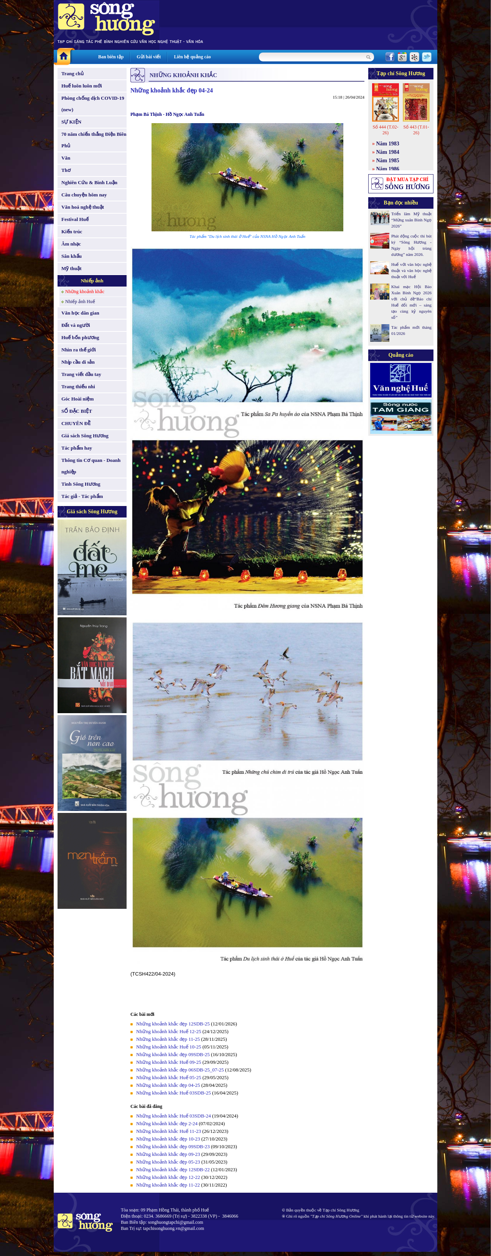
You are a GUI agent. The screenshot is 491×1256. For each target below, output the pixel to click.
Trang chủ (72, 73)
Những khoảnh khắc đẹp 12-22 (168, 1177)
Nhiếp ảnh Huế (80, 301)
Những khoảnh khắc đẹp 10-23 (168, 1139)
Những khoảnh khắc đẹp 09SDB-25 (173, 1054)
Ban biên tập (111, 56)
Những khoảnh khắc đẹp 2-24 (167, 1123)
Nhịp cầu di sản (78, 362)
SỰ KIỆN (71, 122)
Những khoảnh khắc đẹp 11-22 (168, 1185)
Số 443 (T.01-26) (416, 129)
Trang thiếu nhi (78, 386)
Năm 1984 (387, 152)
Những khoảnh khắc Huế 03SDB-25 (173, 1093)
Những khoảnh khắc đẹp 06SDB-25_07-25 (180, 1070)
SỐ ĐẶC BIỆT (76, 411)
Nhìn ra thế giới (78, 350)
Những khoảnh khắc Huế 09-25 (168, 1062)
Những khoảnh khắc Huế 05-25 (168, 1077)
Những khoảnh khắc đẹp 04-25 (168, 1085)
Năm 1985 (387, 160)
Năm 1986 (387, 169)
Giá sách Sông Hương (85, 435)
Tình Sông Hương (81, 484)
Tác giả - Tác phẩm (82, 496)
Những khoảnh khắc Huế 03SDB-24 (173, 1116)
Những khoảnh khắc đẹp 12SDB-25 (173, 1024)
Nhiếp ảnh (92, 281)
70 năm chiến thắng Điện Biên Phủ (93, 139)
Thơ (66, 170)
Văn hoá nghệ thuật (82, 207)
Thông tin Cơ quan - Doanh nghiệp (90, 466)
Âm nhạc (71, 244)
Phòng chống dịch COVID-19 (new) (92, 103)
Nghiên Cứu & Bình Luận (89, 182)
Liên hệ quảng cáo (192, 56)
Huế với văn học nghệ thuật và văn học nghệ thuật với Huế (411, 270)
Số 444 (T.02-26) (385, 129)
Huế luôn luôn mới (81, 86)
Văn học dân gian (80, 313)
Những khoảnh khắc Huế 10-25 (168, 1047)
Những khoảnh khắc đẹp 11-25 (168, 1039)
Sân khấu (71, 256)
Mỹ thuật (71, 268)
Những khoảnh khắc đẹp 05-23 (168, 1162)
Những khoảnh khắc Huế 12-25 (168, 1031)
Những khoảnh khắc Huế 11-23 (168, 1131)
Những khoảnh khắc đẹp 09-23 (168, 1154)
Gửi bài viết (149, 56)
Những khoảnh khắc (84, 291)
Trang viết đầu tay (81, 374)
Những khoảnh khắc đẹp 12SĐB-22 (173, 1169)
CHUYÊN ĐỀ (76, 423)
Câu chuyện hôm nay (84, 195)
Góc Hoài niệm (77, 399)
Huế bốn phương (80, 337)
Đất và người (75, 325)
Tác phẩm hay (76, 448)
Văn (65, 158)
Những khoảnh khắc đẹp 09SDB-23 (173, 1146)
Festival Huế (75, 219)
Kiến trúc (71, 231)
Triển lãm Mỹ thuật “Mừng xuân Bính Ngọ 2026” (411, 219)
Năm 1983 (387, 144)
